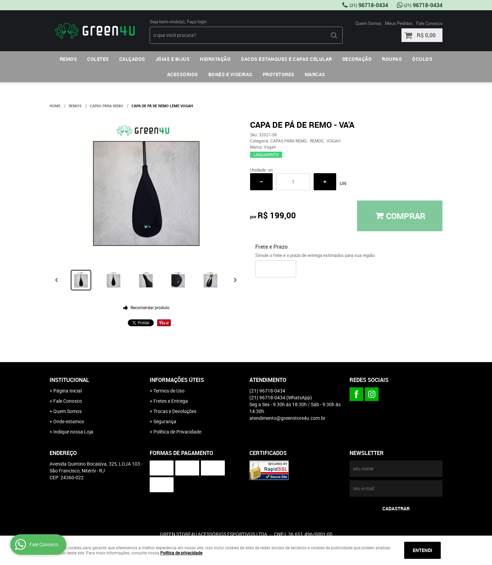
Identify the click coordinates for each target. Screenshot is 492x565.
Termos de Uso (168, 390)
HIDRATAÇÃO (215, 59)
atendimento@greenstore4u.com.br (287, 418)
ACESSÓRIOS (182, 74)
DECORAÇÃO (357, 59)
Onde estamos (68, 421)
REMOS (68, 59)
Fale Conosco (429, 23)
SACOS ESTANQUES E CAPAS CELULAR (286, 59)
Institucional (69, 380)
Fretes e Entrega (170, 401)
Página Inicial (67, 390)
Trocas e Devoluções (174, 411)
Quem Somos (368, 23)
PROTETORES (279, 74)
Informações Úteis (177, 380)
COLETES (98, 59)
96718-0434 (369, 5)
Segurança (164, 421)
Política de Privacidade (177, 431)
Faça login (197, 21)
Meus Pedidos (399, 23)
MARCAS (315, 74)
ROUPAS (392, 59)
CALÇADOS (132, 59)
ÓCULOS (422, 59)
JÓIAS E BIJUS (172, 59)
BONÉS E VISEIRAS (230, 74)
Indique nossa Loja (73, 431)
